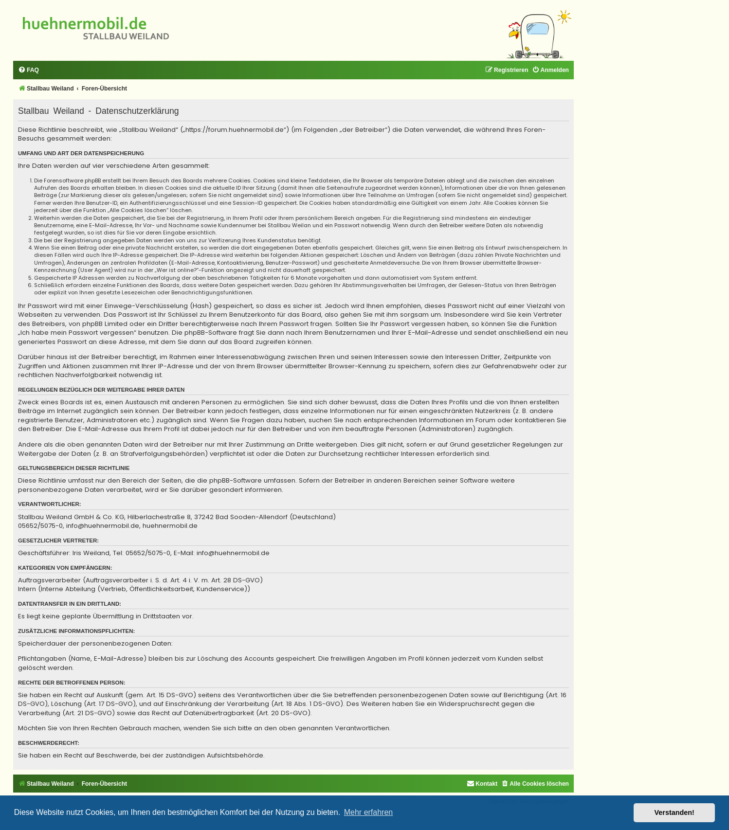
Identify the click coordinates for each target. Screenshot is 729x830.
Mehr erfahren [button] (368, 812)
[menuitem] (28, 70)
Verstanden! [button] (674, 812)
